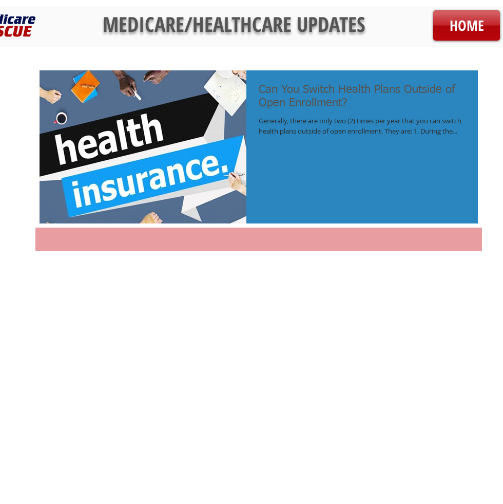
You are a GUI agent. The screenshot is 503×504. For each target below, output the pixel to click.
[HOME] (466, 25)
